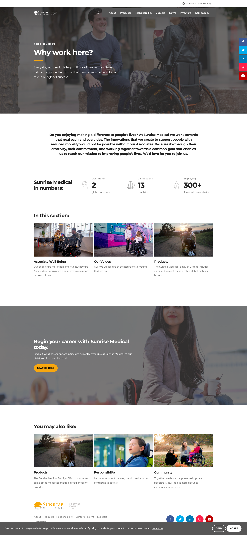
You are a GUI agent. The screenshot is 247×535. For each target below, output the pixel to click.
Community (194, 14)
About (105, 14)
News (164, 14)
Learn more (157, 528)
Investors (178, 14)
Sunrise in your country (198, 3)
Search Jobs (45, 368)
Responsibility (135, 14)
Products (117, 14)
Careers (153, 14)
